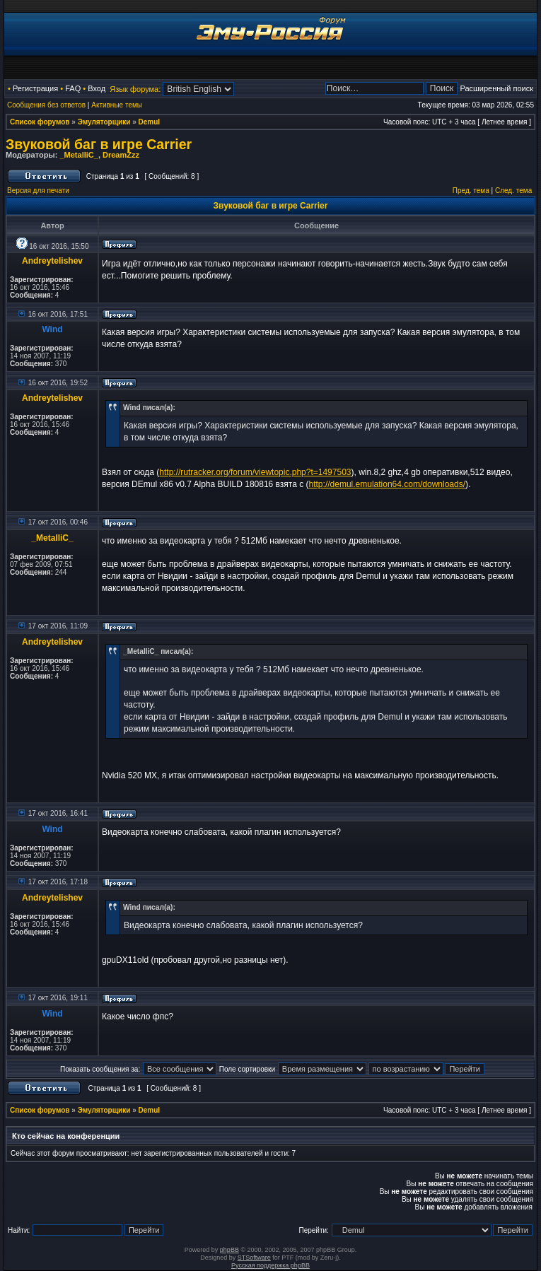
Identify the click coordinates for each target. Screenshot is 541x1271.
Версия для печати (38, 190)
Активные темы (116, 105)
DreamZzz (121, 155)
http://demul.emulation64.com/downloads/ (387, 484)
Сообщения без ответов (46, 105)
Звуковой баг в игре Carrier (99, 144)
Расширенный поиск (496, 88)
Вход (96, 88)
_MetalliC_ (78, 155)
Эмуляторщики (104, 122)
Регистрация (35, 88)
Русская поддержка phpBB (270, 1265)
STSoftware (254, 1257)
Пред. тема (471, 190)
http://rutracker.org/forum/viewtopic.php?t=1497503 (255, 472)
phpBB (229, 1249)
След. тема (513, 190)
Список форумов (40, 122)
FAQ (73, 88)
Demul (150, 122)
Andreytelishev (52, 261)
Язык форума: (135, 89)
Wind (52, 329)
